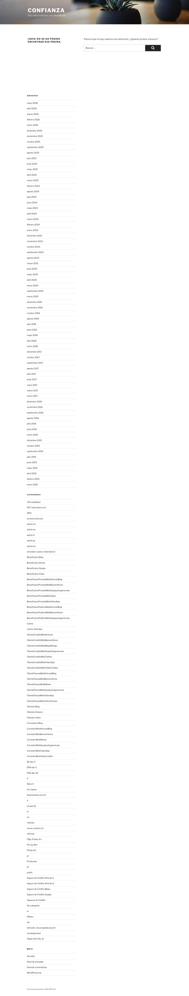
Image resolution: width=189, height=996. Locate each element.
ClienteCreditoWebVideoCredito (42, 668)
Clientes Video (34, 717)
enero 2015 (32, 484)
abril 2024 (32, 213)
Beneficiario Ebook (36, 563)
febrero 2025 (33, 186)
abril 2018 (31, 341)
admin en (31, 524)
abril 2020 (32, 280)
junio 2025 (32, 164)
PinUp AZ (31, 850)
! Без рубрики (33, 502)
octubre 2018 (33, 313)
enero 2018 (32, 346)
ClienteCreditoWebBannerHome (42, 640)
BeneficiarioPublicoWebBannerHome (45, 612)
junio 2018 (32, 329)
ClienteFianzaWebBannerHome (42, 679)
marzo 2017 (32, 390)
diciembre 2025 (34, 130)
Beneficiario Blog (35, 557)
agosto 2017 (33, 368)
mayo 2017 (32, 385)
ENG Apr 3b (32, 773)
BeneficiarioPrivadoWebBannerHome (45, 585)
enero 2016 (32, 434)
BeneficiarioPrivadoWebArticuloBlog (44, 579)
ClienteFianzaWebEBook (39, 684)
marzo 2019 (32, 296)
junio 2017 (32, 379)
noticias (30, 822)
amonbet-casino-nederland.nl (41, 551)
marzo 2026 (33, 114)
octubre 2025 (33, 141)
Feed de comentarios (37, 967)
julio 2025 (31, 158)
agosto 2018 (33, 318)
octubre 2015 (33, 446)
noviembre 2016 (35, 407)
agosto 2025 (33, 152)
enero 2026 (32, 125)
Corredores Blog (35, 723)
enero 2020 (32, 285)
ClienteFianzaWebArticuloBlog (41, 673)
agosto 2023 (33, 258)
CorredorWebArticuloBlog (39, 728)
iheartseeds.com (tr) (36, 795)
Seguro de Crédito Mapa (38, 889)
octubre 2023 (33, 246)
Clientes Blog (33, 706)
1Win (29, 513)
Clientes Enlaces (35, 712)
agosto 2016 (33, 418)
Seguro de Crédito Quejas (39, 894)
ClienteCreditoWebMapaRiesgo (42, 645)
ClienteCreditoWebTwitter (39, 656)
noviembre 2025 (35, 136)
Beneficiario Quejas (36, 568)
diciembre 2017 (34, 351)
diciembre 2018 (34, 302)
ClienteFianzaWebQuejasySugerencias (45, 690)
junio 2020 (32, 269)
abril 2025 (32, 175)
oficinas (30, 833)
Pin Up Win (32, 845)
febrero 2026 (33, 119)
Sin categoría (33, 905)
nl (28, 811)
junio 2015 (32, 462)
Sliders (30, 916)
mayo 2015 (32, 468)
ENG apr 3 (32, 767)
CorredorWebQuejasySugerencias (43, 745)
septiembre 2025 (35, 147)
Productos (32, 861)
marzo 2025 (33, 180)
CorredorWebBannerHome (40, 734)
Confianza (46, 10)
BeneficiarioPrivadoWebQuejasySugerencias (48, 590)
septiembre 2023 (35, 252)
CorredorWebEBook (37, 739)
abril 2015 (31, 473)
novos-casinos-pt (35, 828)
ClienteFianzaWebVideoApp (40, 695)
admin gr (31, 540)
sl (27, 911)
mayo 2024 (32, 208)
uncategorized (34, 933)
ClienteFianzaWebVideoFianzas (42, 701)
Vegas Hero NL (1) (35, 938)
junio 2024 (32, 202)
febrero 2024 (33, 224)
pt (28, 867)
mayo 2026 (32, 103)
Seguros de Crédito (36, 900)
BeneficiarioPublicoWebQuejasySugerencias (48, 618)
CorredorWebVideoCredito (40, 756)
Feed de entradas (35, 962)
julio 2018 (31, 324)
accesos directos (35, 518)
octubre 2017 (33, 357)
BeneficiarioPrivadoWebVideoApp (43, 601)
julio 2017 (31, 374)
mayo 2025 (32, 169)
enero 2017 (32, 396)
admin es (31, 529)
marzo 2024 (33, 219)
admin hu (31, 546)
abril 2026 (32, 108)
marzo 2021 (32, 263)
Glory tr (30, 784)
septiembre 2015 (35, 451)
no (28, 817)
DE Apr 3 (31, 762)
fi (27, 778)
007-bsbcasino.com (36, 507)
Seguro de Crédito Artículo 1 (40, 878)
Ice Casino (32, 789)
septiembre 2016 (35, 412)
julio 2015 (31, 457)
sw (28, 922)
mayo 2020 (32, 274)
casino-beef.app (34, 629)
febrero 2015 (33, 479)
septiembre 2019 (35, 291)
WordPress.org (34, 972)
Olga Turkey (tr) (34, 839)
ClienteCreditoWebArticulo (40, 634)
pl (28, 856)
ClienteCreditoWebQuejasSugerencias (45, 651)
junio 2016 (32, 429)
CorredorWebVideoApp (38, 750)
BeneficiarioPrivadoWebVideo (41, 596)
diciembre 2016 (34, 401)
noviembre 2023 (35, 241)
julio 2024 (31, 197)
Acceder (31, 956)
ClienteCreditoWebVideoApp (41, 662)
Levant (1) (31, 806)
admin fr (31, 535)
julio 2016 (31, 423)
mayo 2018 (32, 335)
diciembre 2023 (34, 235)
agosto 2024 (33, 191)
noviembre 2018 (35, 307)
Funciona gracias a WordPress (41, 989)
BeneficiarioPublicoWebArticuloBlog (44, 607)
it (27, 800)
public (30, 872)
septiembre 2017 (35, 363)
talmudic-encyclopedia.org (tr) (41, 927)
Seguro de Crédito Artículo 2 (40, 883)
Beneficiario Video (36, 574)
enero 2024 (32, 230)
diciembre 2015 (34, 440)
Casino (30, 623)
